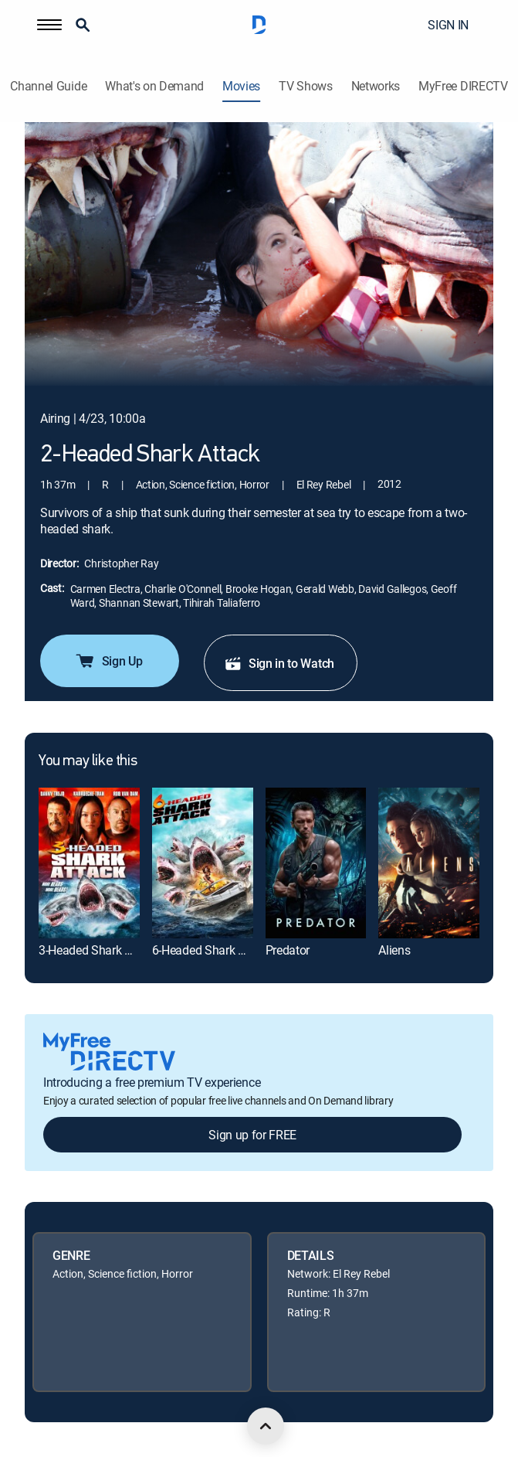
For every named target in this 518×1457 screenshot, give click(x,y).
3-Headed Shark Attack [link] (98, 949)
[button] (49, 24)
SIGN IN (448, 24)
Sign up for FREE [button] (252, 1134)
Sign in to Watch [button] (279, 663)
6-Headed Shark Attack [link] (211, 949)
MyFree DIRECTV (463, 86)
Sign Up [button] (108, 661)
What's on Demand (154, 86)
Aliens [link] (394, 949)
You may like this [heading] (88, 761)
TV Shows (305, 86)
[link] (89, 863)
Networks (375, 86)
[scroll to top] (265, 1426)
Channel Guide (48, 86)
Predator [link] (288, 949)
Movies (241, 86)
